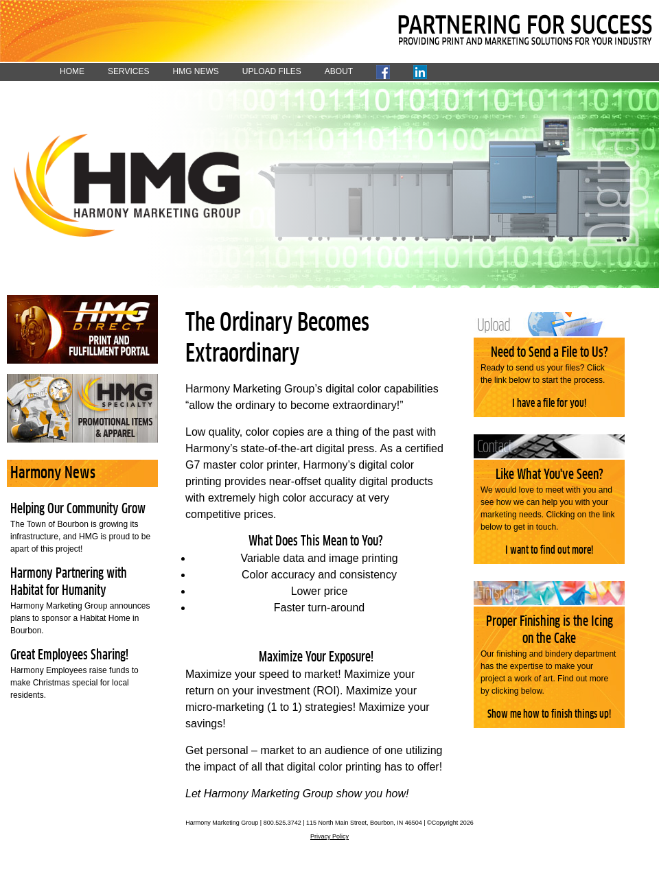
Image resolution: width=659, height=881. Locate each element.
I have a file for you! (549, 403)
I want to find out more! (549, 550)
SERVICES (128, 71)
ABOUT (339, 71)
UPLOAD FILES (271, 71)
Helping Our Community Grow (78, 509)
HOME (72, 71)
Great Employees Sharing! (69, 655)
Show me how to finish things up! (549, 714)
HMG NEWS (195, 71)
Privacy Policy (329, 836)
